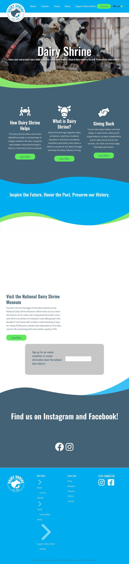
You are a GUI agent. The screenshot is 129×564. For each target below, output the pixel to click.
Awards (40, 497)
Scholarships (45, 514)
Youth (40, 506)
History (43, 492)
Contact (71, 501)
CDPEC (71, 496)
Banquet (71, 486)
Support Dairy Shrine (46, 534)
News (39, 519)
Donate (43, 549)
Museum (71, 491)
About (40, 484)
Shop (70, 481)
